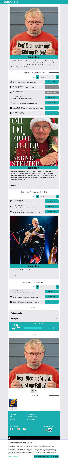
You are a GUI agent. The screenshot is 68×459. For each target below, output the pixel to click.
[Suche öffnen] (66, 1)
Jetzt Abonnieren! (48, 328)
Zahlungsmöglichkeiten (32, 416)
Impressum (12, 419)
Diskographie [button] (14, 319)
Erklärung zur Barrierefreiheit (16, 421)
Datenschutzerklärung (12, 454)
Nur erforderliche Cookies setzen (41, 456)
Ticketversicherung (31, 419)
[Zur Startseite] (11, 2)
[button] (34, 77)
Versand (29, 418)
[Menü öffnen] (2, 1)
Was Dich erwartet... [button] (16, 313)
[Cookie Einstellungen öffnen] (9, 438)
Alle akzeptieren (54, 456)
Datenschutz (13, 418)
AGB (11, 416)
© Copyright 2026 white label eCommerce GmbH (36, 438)
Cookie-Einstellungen (13, 456)
